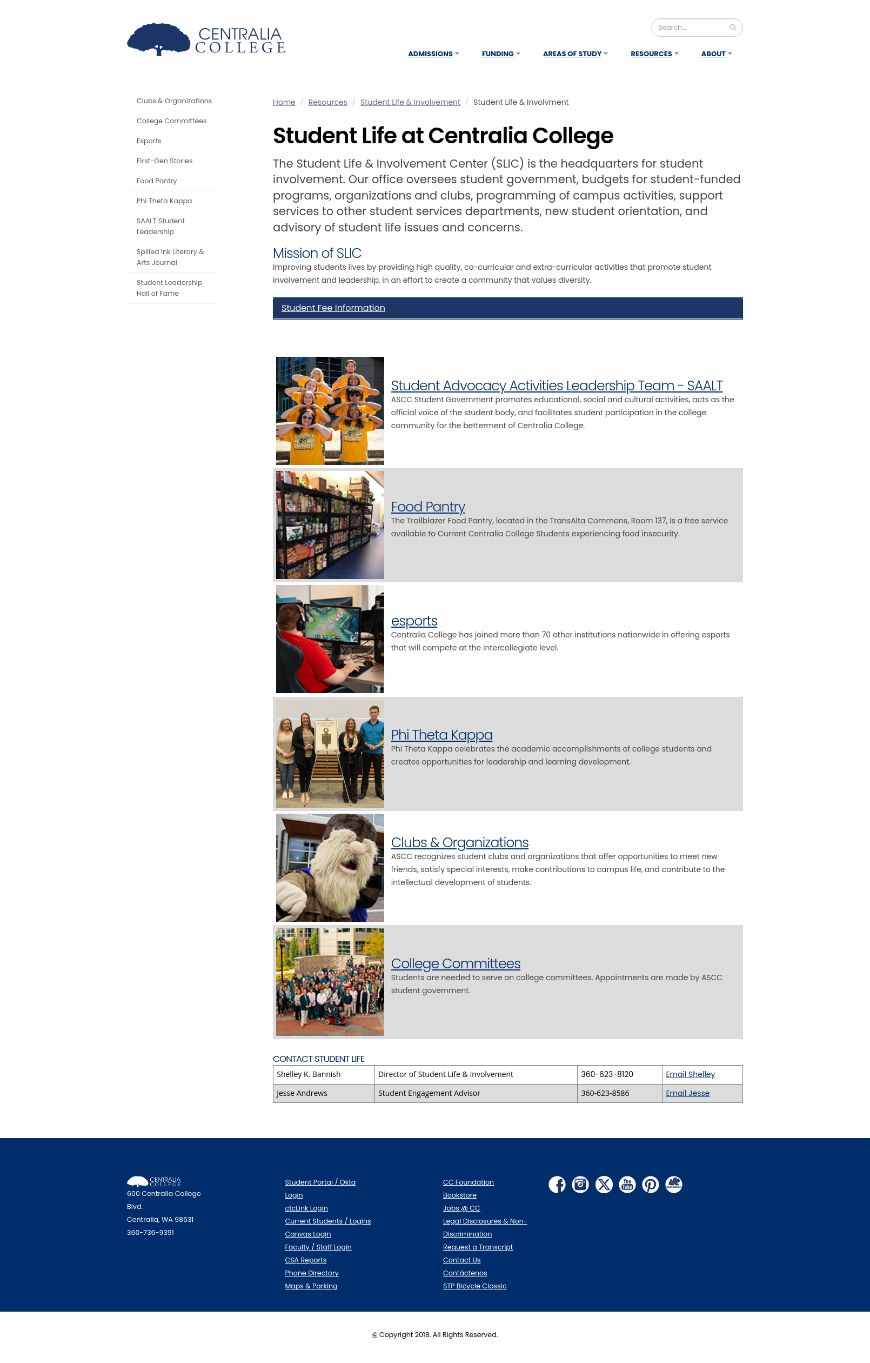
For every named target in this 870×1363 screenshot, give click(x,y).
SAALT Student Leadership (161, 226)
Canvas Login (308, 1234)
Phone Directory (312, 1273)
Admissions (430, 54)
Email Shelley (690, 1074)
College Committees (172, 120)
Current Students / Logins (328, 1221)
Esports (149, 140)
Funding (498, 54)
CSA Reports (306, 1260)
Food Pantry (157, 180)
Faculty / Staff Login (318, 1247)
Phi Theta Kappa (164, 200)
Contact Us (462, 1260)
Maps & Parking (311, 1286)
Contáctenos (465, 1273)
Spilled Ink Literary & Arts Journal (170, 257)
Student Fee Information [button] (333, 308)
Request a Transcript (478, 1247)
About (713, 54)
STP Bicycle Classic (475, 1286)
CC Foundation (468, 1182)
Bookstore (460, 1195)
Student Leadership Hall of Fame (169, 288)
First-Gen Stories (164, 160)
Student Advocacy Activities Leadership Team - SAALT (557, 385)
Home (284, 102)
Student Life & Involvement (410, 102)
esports (414, 620)
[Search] (697, 27)
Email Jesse (688, 1093)
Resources (651, 54)
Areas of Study (572, 54)
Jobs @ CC (461, 1208)
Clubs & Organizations (174, 100)
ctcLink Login (307, 1208)
